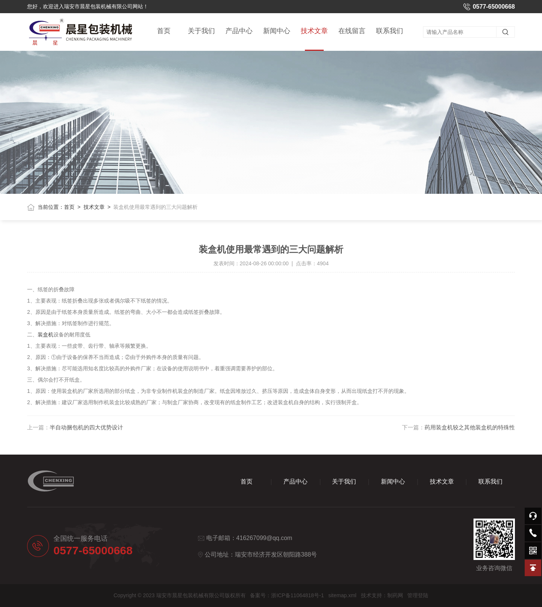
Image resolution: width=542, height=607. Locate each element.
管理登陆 (417, 595)
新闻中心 (276, 31)
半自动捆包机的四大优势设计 (86, 427)
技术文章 (314, 39)
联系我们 (389, 31)
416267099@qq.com (264, 538)
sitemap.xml (342, 595)
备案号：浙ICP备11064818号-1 (287, 595)
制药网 (395, 595)
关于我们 (201, 31)
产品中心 (239, 31)
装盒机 (45, 335)
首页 (164, 31)
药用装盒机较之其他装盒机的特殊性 (470, 427)
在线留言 (351, 31)
